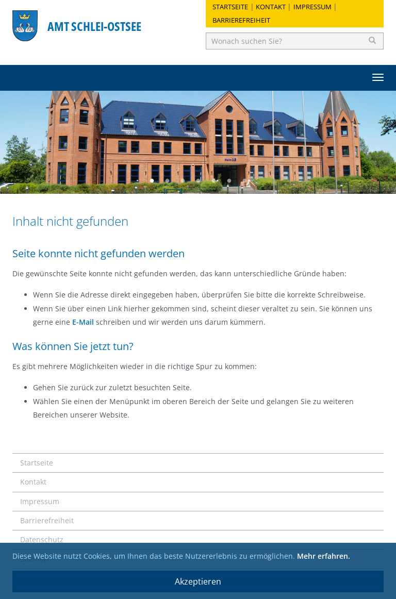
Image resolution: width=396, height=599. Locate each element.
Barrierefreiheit (241, 20)
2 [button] (167, 181)
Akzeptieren (198, 581)
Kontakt (271, 6)
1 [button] (151, 181)
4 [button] (198, 181)
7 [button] (244, 181)
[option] (198, 142)
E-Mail (83, 322)
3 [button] (182, 181)
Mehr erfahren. (323, 556)
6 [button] (229, 181)
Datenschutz (41, 539)
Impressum (312, 6)
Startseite (230, 6)
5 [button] (213, 181)
